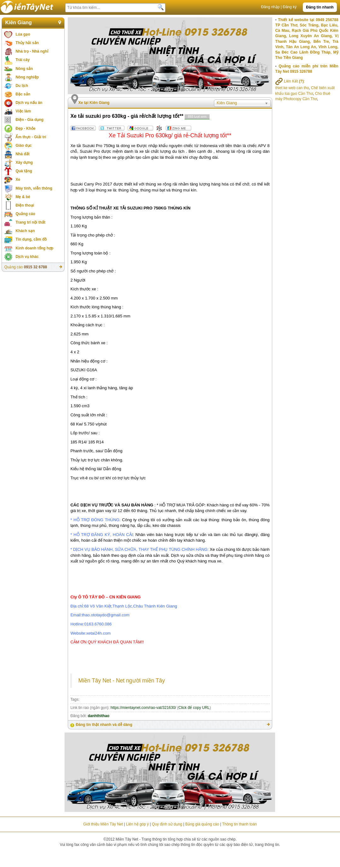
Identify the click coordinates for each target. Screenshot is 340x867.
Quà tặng (23, 171)
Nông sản (24, 68)
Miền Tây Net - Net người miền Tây (121, 680)
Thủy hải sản (27, 43)
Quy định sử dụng (167, 824)
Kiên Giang (18, 22)
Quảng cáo (25, 214)
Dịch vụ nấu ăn (28, 102)
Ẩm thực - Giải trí (30, 137)
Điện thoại (24, 205)
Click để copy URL (194, 707)
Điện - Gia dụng (29, 119)
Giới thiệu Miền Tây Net (103, 824)
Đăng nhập (270, 7)
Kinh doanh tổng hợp (34, 248)
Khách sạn (25, 231)
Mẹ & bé (22, 197)
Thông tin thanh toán (239, 824)
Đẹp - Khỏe (25, 128)
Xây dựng (24, 162)
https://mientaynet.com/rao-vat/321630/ (143, 707)
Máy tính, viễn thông (33, 188)
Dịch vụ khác (26, 256)
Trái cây (22, 60)
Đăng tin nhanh (319, 7)
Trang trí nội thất (30, 222)
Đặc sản (22, 94)
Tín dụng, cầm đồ (31, 239)
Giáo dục (23, 145)
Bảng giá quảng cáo (202, 824)
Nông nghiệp (27, 77)
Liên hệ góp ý (137, 824)
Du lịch (21, 85)
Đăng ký (290, 7)
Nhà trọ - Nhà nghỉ (31, 51)
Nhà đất (22, 154)
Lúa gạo (22, 34)
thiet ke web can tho (292, 88)
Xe (17, 179)
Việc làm (23, 111)
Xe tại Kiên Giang (93, 102)
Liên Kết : (290, 81)
